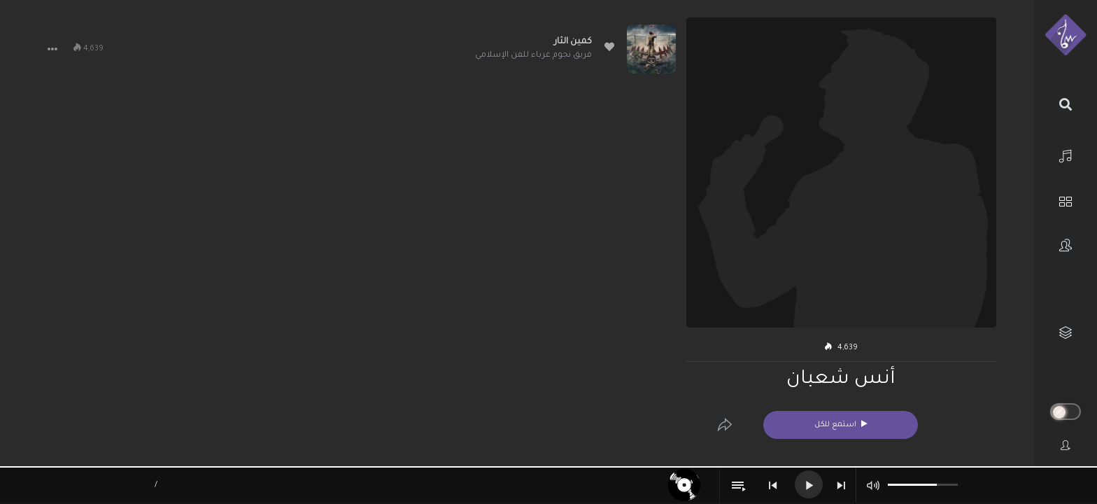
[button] (52, 49)
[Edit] (724, 424)
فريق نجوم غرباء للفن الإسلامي (533, 55)
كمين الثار (573, 42)
